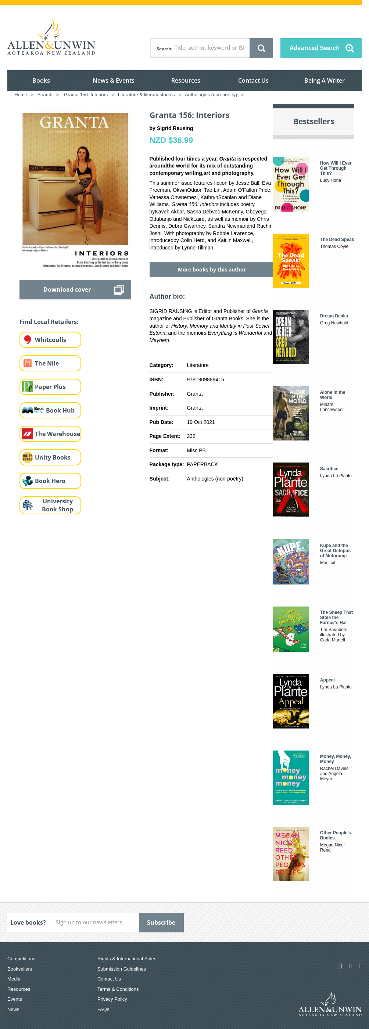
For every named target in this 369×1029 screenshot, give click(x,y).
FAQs (103, 1009)
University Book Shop (57, 505)
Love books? (28, 922)
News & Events (114, 80)
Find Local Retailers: (49, 322)
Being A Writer (324, 80)
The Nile (47, 363)
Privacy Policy (112, 999)
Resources (185, 80)
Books (41, 80)
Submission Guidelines (121, 969)
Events (14, 999)
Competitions (21, 958)
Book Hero (50, 481)
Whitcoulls (50, 340)
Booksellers (19, 969)
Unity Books (53, 457)
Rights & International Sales (126, 958)
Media (13, 979)
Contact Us (253, 80)
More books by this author (212, 269)
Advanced (315, 48)
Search (164, 49)
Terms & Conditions (118, 989)
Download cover (67, 289)
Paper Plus (50, 387)
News (13, 1009)
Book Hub (60, 410)
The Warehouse (57, 434)
